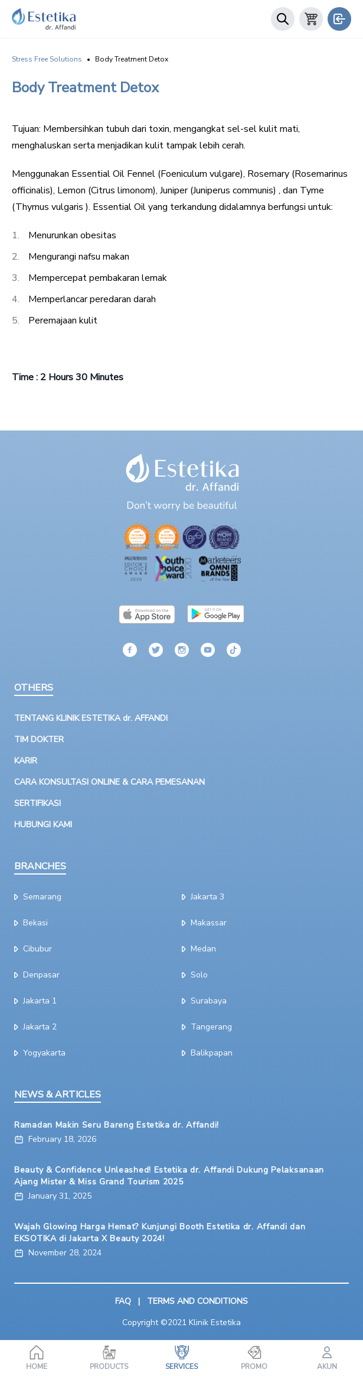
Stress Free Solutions (47, 59)
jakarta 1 (35, 1000)
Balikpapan (207, 1052)
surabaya (204, 1000)
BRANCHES (40, 866)
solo (195, 974)
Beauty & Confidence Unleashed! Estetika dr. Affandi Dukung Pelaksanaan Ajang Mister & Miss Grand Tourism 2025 (169, 1175)
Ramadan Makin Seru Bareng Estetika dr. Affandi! (116, 1125)
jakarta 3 (203, 896)
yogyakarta (40, 1052)
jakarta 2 (35, 1026)
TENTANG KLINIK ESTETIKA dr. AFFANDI (91, 718)
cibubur (33, 948)
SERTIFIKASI (37, 803)
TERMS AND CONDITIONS (197, 1301)
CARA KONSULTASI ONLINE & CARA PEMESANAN (109, 782)
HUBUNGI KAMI (43, 824)
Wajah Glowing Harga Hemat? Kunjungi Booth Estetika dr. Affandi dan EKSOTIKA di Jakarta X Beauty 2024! (159, 1232)
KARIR (25, 760)
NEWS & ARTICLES (57, 1094)
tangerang (207, 1026)
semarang (37, 896)
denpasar (37, 974)
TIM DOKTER (39, 739)
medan (199, 948)
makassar (204, 922)
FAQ (123, 1301)
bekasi (31, 922)
